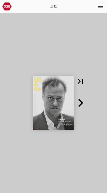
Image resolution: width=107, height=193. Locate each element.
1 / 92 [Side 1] (53, 6)
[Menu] (100, 6)
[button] (80, 81)
